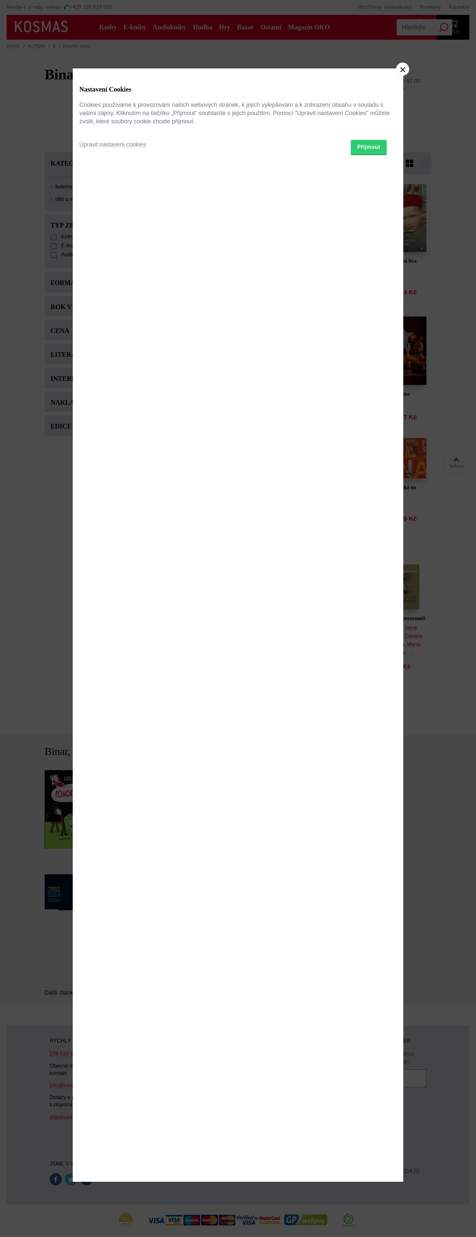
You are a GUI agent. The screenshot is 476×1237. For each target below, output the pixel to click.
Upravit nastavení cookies (113, 654)
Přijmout (368, 657)
